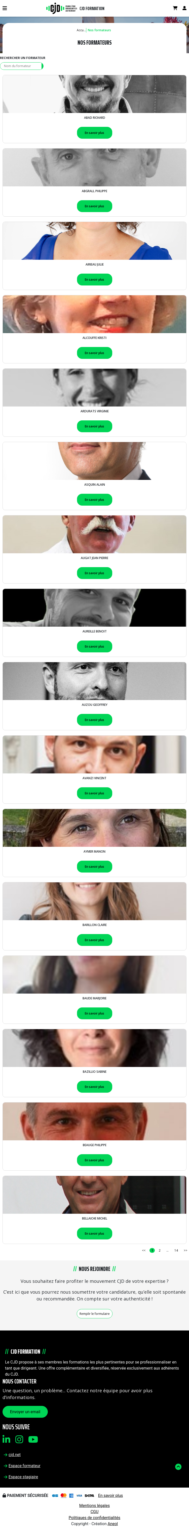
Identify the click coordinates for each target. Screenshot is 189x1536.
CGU (95, 1511)
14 (176, 1250)
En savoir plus (94, 133)
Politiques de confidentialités (94, 1517)
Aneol (112, 1523)
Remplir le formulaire (95, 1314)
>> (185, 1250)
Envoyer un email (25, 1411)
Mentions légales (94, 1505)
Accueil (82, 30)
